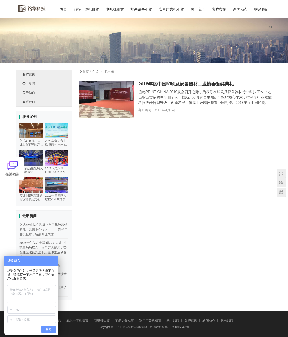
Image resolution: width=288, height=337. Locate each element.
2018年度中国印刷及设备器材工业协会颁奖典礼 (186, 83)
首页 (64, 9)
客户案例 (219, 9)
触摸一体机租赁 (86, 9)
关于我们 (198, 9)
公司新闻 (28, 83)
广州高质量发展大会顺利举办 (31, 170)
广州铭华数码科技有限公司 (136, 327)
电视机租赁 (115, 9)
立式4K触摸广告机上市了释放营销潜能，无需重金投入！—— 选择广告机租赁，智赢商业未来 (31, 142)
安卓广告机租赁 (171, 9)
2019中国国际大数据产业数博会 (55, 197)
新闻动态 (241, 9)
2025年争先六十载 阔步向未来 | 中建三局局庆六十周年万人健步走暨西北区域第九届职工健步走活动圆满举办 (56, 142)
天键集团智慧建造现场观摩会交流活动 (31, 197)
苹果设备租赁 (142, 9)
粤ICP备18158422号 (177, 327)
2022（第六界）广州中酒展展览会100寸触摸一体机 (56, 170)
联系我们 (262, 9)
